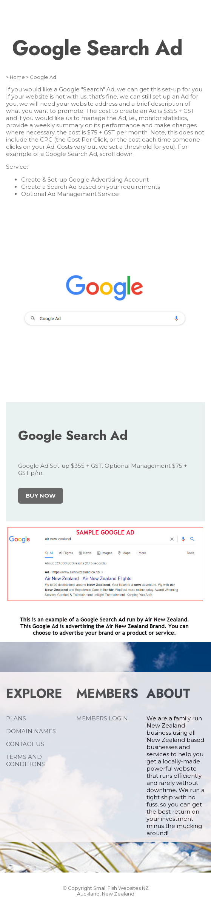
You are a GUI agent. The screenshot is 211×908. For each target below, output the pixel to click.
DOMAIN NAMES (31, 731)
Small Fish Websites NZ (121, 888)
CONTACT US (25, 744)
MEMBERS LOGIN (102, 718)
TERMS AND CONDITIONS (25, 760)
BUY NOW (40, 495)
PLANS (16, 718)
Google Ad (43, 77)
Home (17, 77)
